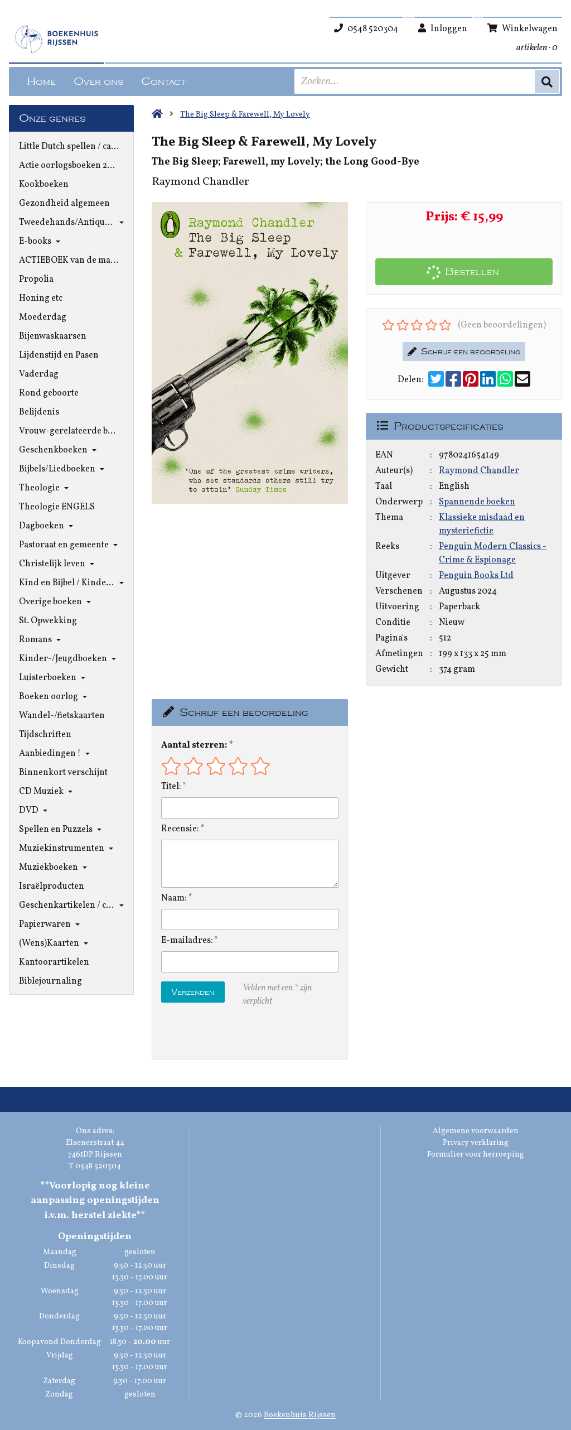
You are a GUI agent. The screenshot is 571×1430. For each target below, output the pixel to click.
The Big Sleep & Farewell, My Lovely (245, 114)
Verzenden (192, 992)
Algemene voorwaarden (476, 1131)
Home (41, 81)
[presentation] (232, 1034)
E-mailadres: (187, 941)
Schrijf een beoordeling (464, 351)
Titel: (171, 787)
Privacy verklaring (476, 1143)
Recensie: (180, 829)
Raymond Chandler (479, 471)
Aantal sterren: (194, 745)
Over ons (98, 81)
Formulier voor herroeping (475, 1154)
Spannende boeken (477, 502)
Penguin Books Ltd (476, 576)
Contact (163, 81)
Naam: (174, 898)
